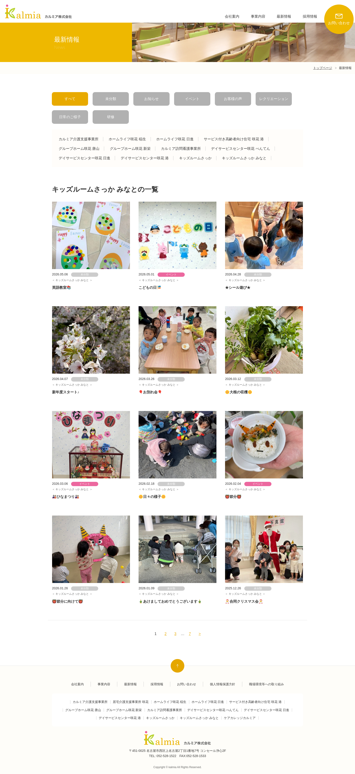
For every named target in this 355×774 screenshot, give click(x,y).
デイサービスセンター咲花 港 (145, 158)
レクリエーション (273, 99)
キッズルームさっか (195, 158)
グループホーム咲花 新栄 (130, 148)
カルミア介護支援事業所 (78, 139)
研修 (110, 117)
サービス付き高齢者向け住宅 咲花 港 (234, 139)
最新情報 (284, 16)
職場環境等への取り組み (266, 684)
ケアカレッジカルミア (240, 718)
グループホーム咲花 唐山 (79, 148)
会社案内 (232, 16)
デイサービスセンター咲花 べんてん (240, 148)
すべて (70, 99)
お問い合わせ (339, 15)
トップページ (322, 68)
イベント (192, 99)
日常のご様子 (70, 117)
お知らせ (151, 99)
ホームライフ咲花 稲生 (127, 139)
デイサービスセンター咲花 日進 (84, 158)
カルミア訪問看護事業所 (181, 148)
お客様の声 (233, 99)
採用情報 (310, 16)
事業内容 (258, 16)
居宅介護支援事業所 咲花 (131, 702)
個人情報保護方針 (222, 684)
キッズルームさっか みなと (244, 158)
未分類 (110, 99)
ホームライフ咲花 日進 (174, 139)
